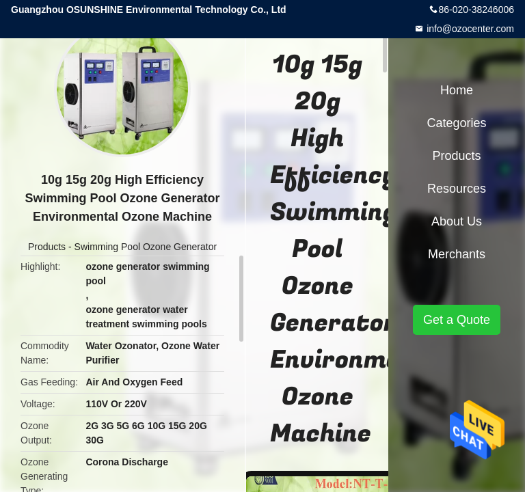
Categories (456, 123)
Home (456, 90)
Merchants (456, 254)
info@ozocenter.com (469, 28)
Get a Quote (456, 320)
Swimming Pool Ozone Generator (146, 246)
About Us (456, 221)
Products (47, 246)
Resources (456, 188)
